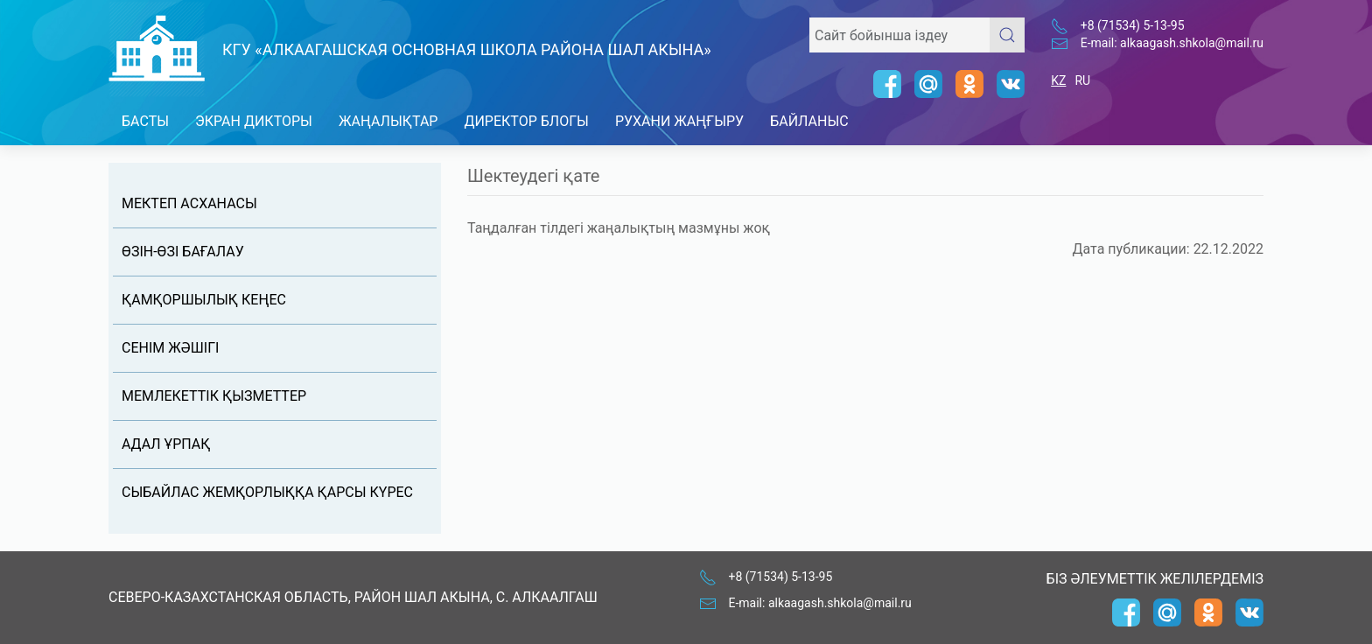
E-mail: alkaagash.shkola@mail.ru (1172, 43)
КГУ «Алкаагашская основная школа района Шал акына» (466, 49)
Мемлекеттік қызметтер (214, 396)
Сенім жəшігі (170, 348)
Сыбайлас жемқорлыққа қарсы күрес (267, 492)
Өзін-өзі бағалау (183, 251)
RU (1082, 81)
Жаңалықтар (388, 121)
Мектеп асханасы (189, 203)
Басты (145, 121)
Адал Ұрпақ (166, 444)
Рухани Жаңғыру (679, 121)
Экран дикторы (253, 121)
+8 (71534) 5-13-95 (1133, 25)
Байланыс (809, 121)
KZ (1058, 81)
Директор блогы (526, 121)
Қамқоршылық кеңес (204, 299)
